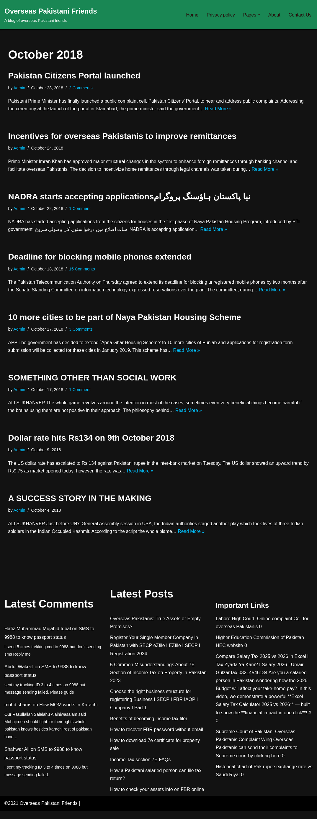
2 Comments (82, 88)
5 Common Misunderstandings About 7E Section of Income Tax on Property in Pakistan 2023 (158, 680)
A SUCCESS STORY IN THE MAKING (79, 505)
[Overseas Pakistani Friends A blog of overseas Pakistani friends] (50, 14)
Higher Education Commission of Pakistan (260, 645)
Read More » (248, 109)
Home (190, 14)
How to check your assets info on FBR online (157, 797)
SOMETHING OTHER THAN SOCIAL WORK (92, 382)
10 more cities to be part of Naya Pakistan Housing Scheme (124, 321)
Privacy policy (219, 14)
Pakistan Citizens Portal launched (74, 75)
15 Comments (83, 272)
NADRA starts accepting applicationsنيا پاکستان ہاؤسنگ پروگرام (129, 198)
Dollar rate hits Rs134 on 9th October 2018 (91, 444)
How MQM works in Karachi (68, 712)
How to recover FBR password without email (156, 737)
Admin (20, 88)
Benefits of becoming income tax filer (148, 726)
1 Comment (81, 211)
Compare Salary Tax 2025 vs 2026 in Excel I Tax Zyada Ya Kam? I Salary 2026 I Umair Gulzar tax (262, 672)
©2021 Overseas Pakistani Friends (40, 811)
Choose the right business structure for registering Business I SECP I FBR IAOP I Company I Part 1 (154, 707)
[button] (258, 15)
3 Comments (82, 333)
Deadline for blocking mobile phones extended (100, 260)
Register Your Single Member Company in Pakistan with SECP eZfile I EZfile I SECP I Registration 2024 (155, 653)
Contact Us (299, 14)
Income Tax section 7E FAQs (140, 767)
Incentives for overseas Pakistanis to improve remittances (122, 137)
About (273, 14)
